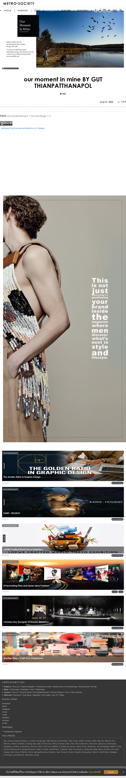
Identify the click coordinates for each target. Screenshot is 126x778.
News (100, 749)
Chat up (46, 746)
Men (70, 749)
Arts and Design (38, 116)
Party (54, 744)
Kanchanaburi (21, 741)
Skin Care (15, 752)
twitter (4, 715)
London (32, 741)
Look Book (24, 746)
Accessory (78, 749)
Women (21, 744)
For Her (94, 687)
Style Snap (40, 689)
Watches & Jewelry (43, 687)
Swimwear (62, 741)
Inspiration (25, 689)
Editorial (83, 10)
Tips (58, 752)
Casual (7, 749)
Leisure (50, 10)
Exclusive (17, 695)
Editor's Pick (115, 746)
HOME (7, 10)
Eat (5, 741)
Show (84, 746)
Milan (94, 741)
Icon (32, 689)
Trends (107, 749)
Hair (72, 744)
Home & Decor (58, 692)
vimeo (4, 712)
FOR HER (66, 10)
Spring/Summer (28, 749)
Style (37, 10)
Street (14, 744)
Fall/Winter (54, 749)
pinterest (5, 717)
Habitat (54, 746)
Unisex (88, 741)
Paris (40, 746)
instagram (6, 709)
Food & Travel (25, 692)
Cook (75, 741)
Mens (78, 746)
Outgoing (41, 741)
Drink (30, 752)
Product (64, 752)
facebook (6, 703)
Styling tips (86, 752)
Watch (95, 752)
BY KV (63, 93)
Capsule (63, 749)
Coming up (64, 746)
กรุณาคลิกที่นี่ (94, 772)
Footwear (8, 755)
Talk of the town (44, 744)
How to (15, 692)
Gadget (113, 752)
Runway (16, 687)
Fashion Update (27, 687)
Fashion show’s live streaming (65, 687)
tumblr (4, 723)
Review (101, 741)
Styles (38, 749)
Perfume (29, 755)
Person (11, 741)
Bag (95, 749)
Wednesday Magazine (13, 731)
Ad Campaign (103, 746)
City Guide (46, 695)
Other (81, 741)
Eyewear (92, 746)
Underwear (111, 744)
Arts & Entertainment (17, 116)
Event (71, 752)
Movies (114, 592)
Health (78, 752)
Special (101, 744)
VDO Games (51, 741)
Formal (61, 744)
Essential (36, 695)
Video (61, 695)
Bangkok (7, 746)
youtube (5, 720)
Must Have (27, 695)
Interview (93, 744)
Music (121, 592)
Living (36, 755)
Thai (70, 741)
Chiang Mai (31, 744)
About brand (84, 687)
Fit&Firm (23, 752)
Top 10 (54, 695)
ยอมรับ (111, 772)
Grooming (15, 689)
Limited (15, 746)
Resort (108, 741)
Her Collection (81, 744)
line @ (4, 706)
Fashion (23, 10)
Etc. (113, 741)
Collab (45, 749)
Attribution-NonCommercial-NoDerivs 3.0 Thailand (23, 128)
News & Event (76, 692)
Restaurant (16, 749)
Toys (67, 692)
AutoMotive (18, 755)
